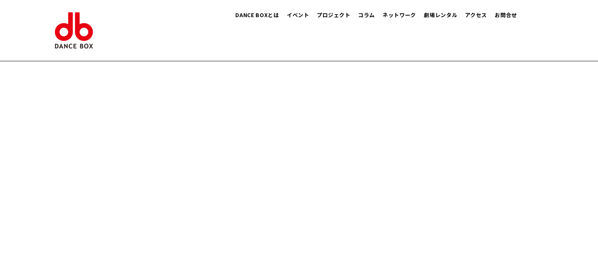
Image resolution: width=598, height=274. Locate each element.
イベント (298, 15)
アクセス (476, 15)
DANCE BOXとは (257, 15)
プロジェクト (333, 15)
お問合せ (506, 15)
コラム (366, 15)
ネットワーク (399, 15)
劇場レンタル (440, 15)
